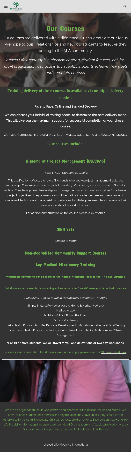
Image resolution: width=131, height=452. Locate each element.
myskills (100, 213)
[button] (6, 6)
